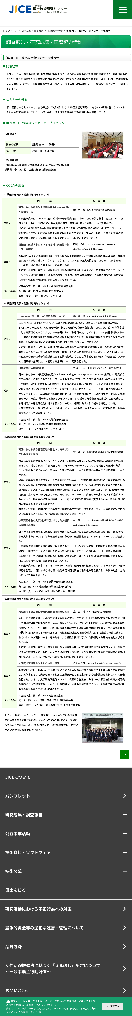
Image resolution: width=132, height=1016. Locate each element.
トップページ (10, 30)
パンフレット (17, 796)
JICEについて (18, 777)
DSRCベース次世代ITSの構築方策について (41, 316)
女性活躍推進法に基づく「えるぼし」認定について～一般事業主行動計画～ (52, 968)
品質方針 (13, 946)
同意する (112, 1006)
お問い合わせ (17, 990)
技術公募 (13, 871)
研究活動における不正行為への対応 (38, 909)
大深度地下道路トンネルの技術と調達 (39, 663)
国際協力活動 (55, 30)
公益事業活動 (17, 833)
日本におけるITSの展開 (31, 368)
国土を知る (15, 890)
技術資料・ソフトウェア (28, 852)
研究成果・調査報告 (33, 30)
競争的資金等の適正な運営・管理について (44, 928)
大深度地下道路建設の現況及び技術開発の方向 (43, 611)
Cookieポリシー (24, 1008)
